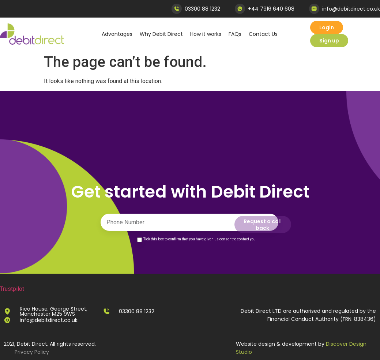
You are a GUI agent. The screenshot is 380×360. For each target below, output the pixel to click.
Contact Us (263, 34)
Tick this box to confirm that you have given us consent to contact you (199, 239)
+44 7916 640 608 (271, 8)
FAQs (235, 34)
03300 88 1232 (202, 8)
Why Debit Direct (161, 34)
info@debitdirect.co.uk (351, 8)
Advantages (117, 34)
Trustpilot (12, 288)
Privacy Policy (32, 352)
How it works (205, 34)
